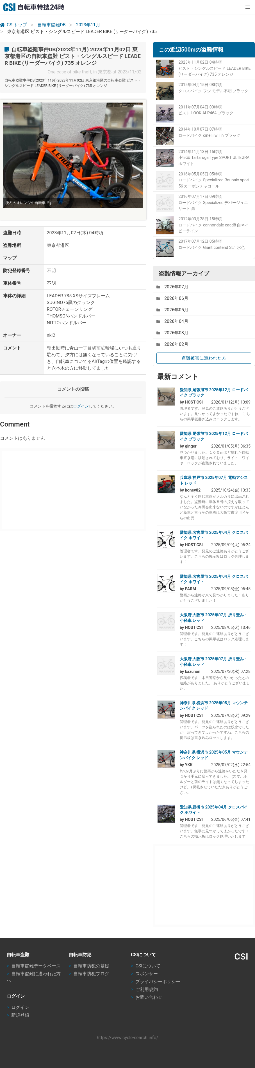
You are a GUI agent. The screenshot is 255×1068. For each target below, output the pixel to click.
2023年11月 (88, 24)
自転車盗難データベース (36, 966)
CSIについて (147, 966)
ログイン (81, 406)
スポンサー (146, 973)
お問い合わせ (148, 997)
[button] (247, 7)
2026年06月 (172, 298)
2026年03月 (172, 332)
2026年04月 (172, 321)
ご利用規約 (146, 989)
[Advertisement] (72, 490)
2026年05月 (172, 309)
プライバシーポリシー (157, 981)
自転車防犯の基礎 (91, 966)
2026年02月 (172, 344)
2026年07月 (172, 286)
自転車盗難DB (51, 24)
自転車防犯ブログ (91, 973)
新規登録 (20, 1015)
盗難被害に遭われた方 (203, 358)
